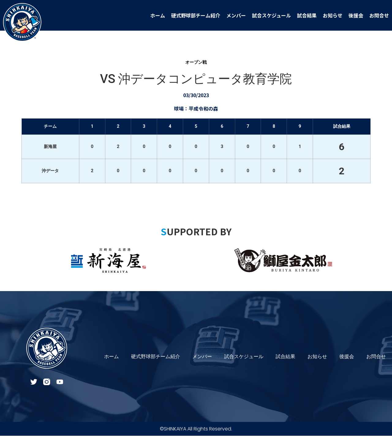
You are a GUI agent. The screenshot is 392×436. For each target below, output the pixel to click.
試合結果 (307, 15)
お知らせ (332, 15)
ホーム (157, 15)
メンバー (236, 15)
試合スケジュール (271, 15)
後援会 (356, 15)
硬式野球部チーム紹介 (195, 15)
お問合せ (379, 15)
